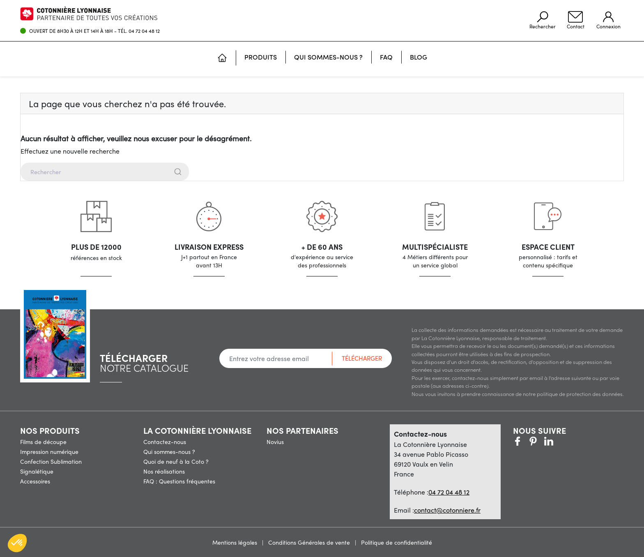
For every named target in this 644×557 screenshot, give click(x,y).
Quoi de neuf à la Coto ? (176, 461)
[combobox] (322, 172)
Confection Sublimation (51, 461)
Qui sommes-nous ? (169, 451)
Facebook (517, 441)
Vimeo (548, 441)
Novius (275, 441)
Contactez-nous (164, 441)
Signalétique (36, 471)
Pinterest (533, 441)
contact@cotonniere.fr (447, 510)
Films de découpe (43, 441)
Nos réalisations (164, 471)
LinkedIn (564, 441)
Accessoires (35, 481)
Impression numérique (49, 451)
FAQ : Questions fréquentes (179, 481)
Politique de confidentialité (396, 542)
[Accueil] (222, 58)
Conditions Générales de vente (310, 542)
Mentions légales (235, 542)
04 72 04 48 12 (144, 31)
